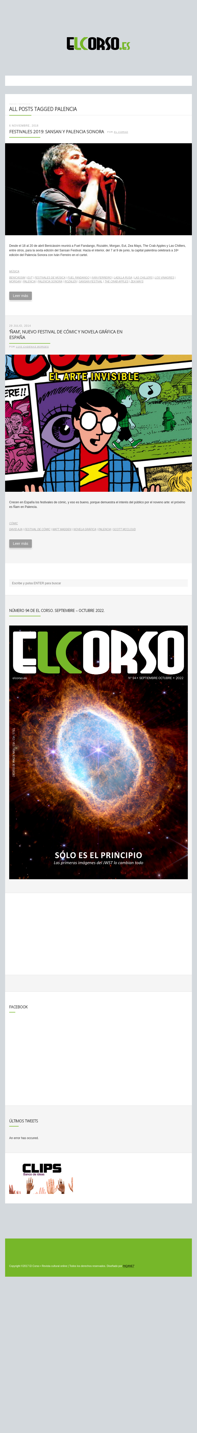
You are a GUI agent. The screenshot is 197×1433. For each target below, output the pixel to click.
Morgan (15, 281)
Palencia (29, 281)
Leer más (20, 296)
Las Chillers (143, 277)
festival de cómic (37, 529)
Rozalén (71, 281)
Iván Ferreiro (102, 277)
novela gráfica (84, 529)
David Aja (15, 529)
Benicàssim (17, 277)
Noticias (24, 104)
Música (14, 271)
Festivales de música (50, 277)
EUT (29, 277)
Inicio (13, 104)
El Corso (121, 132)
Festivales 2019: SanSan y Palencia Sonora (56, 132)
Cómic (13, 523)
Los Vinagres (164, 277)
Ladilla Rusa (123, 277)
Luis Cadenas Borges (32, 346)
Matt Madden (62, 529)
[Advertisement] (98, 16)
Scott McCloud (124, 529)
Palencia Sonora (50, 281)
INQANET (128, 1266)
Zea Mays (137, 281)
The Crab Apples (117, 281)
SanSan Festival (90, 281)
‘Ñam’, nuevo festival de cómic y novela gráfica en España (65, 335)
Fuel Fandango (79, 277)
